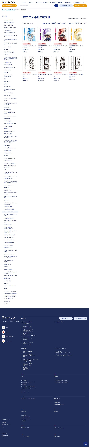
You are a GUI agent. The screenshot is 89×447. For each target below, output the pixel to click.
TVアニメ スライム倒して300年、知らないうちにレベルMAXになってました (10, 141)
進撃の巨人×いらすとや (9, 131)
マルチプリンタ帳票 (27, 360)
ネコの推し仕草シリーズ (28, 331)
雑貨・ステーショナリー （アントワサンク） (27, 322)
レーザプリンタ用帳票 (27, 361)
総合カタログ (65, 5)
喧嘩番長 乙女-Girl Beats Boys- (9, 89)
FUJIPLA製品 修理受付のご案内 (61, 382)
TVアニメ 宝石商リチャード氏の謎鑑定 (10, 250)
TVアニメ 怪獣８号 (8, 65)
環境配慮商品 (25, 368)
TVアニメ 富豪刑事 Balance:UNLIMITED (8, 227)
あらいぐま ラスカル (8, 25)
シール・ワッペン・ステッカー (29, 335)
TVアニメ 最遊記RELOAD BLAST (9, 112)
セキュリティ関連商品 (27, 351)
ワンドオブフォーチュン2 (9, 298)
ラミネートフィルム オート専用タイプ (64, 355)
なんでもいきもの (8, 190)
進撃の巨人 (6, 128)
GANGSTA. (6, 72)
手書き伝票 (25, 364)
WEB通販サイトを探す (59, 404)
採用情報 (24, 421)
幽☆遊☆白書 (7, 278)
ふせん (24, 334)
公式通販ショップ (79, 5)
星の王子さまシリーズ (27, 333)
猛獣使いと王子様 (8, 269)
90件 (85, 23)
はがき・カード (26, 358)
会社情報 (60, 2)
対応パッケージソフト (59, 428)
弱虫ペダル (6, 283)
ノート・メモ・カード (27, 338)
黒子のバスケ (7, 81)
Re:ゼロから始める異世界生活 (10, 293)
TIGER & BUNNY (7, 150)
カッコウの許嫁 (7, 70)
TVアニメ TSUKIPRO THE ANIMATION (10, 166)
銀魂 (5, 79)
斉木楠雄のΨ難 (7, 109)
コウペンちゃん (7, 95)
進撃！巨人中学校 (8, 133)
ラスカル (6, 288)
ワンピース (6, 304)
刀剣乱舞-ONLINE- (8, 178)
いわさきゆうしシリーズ (28, 329)
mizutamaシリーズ (27, 330)
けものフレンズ (7, 86)
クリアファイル (26, 339)
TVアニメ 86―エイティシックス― (10, 43)
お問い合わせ (68, 2)
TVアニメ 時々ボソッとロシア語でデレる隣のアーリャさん (10, 181)
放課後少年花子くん (8, 247)
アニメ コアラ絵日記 (8, 93)
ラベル (24, 352)
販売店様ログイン (79, 2)
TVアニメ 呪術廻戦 (8, 126)
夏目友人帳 (6, 187)
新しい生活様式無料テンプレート (29, 388)
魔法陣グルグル (7, 264)
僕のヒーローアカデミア (9, 254)
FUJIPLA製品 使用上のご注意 (61, 380)
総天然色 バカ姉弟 (8, 206)
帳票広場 (24, 384)
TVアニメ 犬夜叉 (7, 30)
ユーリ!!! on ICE (7, 281)
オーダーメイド (25, 392)
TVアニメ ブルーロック (9, 237)
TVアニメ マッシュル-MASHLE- (9, 261)
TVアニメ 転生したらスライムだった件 (10, 172)
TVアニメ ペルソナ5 (8, 245)
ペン (24, 341)
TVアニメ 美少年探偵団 (9, 218)
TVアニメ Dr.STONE (8, 185)
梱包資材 (25, 367)
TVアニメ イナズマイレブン (10, 27)
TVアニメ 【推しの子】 (9, 52)
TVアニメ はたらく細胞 (9, 209)
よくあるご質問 (47, 2)
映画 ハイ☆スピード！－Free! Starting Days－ (10, 203)
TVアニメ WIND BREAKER (10, 32)
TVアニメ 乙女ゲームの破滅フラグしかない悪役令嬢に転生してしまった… (11, 58)
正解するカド (7, 145)
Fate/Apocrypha (7, 224)
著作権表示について (5, 419)
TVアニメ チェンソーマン (9, 158)
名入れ (23, 390)
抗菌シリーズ (25, 369)
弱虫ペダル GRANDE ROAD (10, 286)
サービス (24, 2)
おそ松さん (6, 54)
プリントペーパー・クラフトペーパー (31, 359)
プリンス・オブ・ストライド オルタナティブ (10, 231)
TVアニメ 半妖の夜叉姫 (9, 212)
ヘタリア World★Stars (9, 242)
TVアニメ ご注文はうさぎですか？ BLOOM (10, 103)
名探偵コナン (7, 266)
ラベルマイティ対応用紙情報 (28, 386)
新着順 (53, 23)
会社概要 (24, 415)
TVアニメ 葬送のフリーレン (10, 148)
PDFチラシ (39, 2)
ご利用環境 (4, 422)
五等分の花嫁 (7, 107)
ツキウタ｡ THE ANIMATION (10, 163)
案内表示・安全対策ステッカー (29, 355)
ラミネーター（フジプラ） (61, 348)
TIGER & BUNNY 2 (8, 153)
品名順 (63, 23)
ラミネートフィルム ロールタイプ (63, 354)
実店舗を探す (58, 402)
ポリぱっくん (25, 343)
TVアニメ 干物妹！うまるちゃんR (10, 221)
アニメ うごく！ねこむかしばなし (10, 36)
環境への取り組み (26, 417)
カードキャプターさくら (9, 67)
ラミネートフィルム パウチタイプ (63, 352)
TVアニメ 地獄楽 (7, 121)
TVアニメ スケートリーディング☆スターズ (10, 137)
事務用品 (24, 348)
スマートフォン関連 (27, 344)
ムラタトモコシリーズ (27, 327)
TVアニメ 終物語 (7, 62)
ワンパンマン (7, 301)
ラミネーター (59, 351)
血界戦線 (6, 84)
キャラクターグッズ (8, 20)
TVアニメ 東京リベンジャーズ (10, 176)
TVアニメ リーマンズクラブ (10, 291)
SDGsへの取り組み (26, 419)
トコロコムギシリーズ (27, 326)
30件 (77, 23)
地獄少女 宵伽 (7, 118)
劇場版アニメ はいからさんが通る (10, 197)
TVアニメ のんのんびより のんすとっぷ (10, 193)
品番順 (58, 23)
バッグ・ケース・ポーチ (28, 342)
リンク (3, 427)
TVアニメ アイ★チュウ (9, 22)
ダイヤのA (6, 155)
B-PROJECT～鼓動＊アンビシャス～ (10, 215)
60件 (81, 23)
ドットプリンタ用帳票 (27, 363)
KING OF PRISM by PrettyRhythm (8, 75)
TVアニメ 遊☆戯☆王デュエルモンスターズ (10, 272)
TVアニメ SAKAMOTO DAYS (10, 116)
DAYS (5, 169)
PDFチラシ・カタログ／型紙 (28, 399)
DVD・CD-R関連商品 (27, 354)
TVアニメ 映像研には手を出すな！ (10, 40)
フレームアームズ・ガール (10, 240)
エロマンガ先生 (7, 47)
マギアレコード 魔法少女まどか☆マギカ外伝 (10, 257)
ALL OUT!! (6, 49)
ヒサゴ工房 (24, 380)
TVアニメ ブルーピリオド (9, 235)
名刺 (24, 356)
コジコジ (6, 100)
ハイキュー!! (6, 200)
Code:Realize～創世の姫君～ (10, 98)
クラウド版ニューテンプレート (28, 382)
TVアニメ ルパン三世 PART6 (10, 296)
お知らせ (54, 2)
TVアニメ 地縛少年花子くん (10, 123)
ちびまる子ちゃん (8, 160)
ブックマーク (25, 337)
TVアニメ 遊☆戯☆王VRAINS (10, 275)
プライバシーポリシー (6, 424)
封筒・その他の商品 (27, 365)
